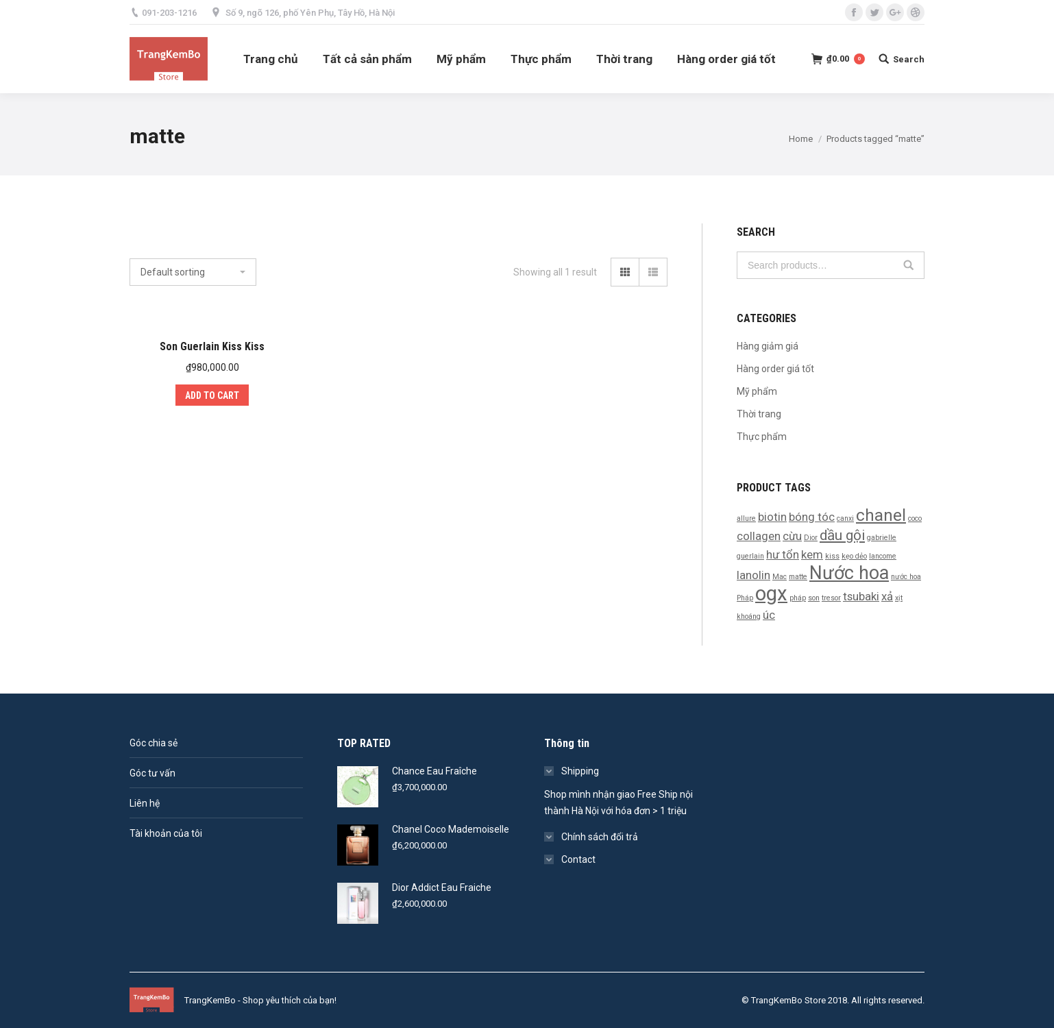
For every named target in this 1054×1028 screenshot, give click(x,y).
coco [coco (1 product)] (915, 518)
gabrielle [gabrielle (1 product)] (881, 537)
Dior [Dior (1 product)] (811, 537)
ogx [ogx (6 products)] (771, 593)
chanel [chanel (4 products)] (881, 515)
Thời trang (759, 413)
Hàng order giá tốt (775, 368)
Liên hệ (145, 803)
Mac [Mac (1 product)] (779, 576)
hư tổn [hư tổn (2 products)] (782, 554)
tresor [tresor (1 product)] (831, 597)
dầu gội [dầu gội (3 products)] (842, 535)
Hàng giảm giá (767, 346)
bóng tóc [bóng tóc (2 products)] (812, 517)
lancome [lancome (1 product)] (882, 556)
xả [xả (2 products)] (887, 596)
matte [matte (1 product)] (798, 576)
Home (801, 139)
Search (908, 265)
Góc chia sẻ (153, 742)
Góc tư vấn (152, 773)
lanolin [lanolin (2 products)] (753, 575)
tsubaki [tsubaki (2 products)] (861, 596)
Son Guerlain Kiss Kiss (212, 346)
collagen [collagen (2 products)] (759, 536)
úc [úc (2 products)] (769, 615)
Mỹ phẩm (757, 391)
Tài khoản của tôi (166, 833)
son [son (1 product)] (814, 597)
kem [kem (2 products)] (812, 554)
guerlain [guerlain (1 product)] (750, 556)
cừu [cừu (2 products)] (792, 536)
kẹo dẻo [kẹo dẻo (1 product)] (854, 556)
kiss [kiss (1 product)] (832, 556)
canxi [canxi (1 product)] (845, 518)
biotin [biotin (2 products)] (772, 517)
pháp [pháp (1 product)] (797, 597)
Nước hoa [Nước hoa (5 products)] (849, 573)
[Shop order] (193, 272)
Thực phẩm (762, 436)
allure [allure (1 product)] (746, 518)
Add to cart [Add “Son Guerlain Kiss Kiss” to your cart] (212, 395)
